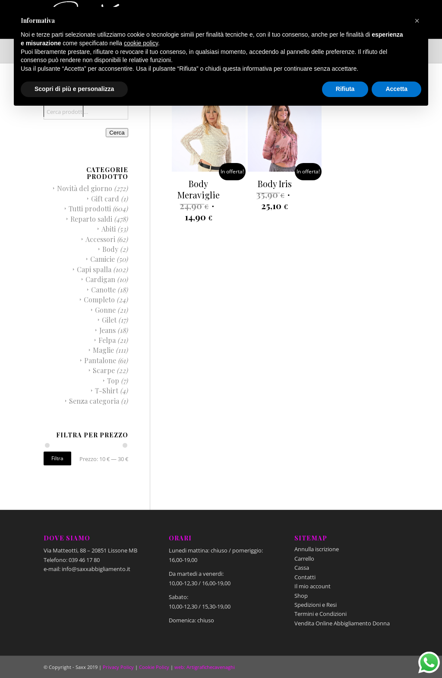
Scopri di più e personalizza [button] (74, 88)
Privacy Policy (118, 667)
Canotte (103, 289)
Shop (301, 596)
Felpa (107, 340)
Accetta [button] (396, 88)
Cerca (117, 132)
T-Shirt (106, 390)
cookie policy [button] (141, 43)
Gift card (105, 198)
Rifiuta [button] (345, 88)
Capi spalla (94, 269)
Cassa (301, 567)
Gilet (109, 319)
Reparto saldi (91, 218)
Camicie (102, 259)
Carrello (304, 558)
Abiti (108, 228)
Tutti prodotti (90, 208)
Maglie (103, 350)
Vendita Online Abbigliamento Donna (342, 623)
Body (110, 249)
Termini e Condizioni (320, 614)
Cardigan (100, 279)
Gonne (105, 309)
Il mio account (312, 586)
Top (113, 380)
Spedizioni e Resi (315, 605)
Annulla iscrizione (316, 549)
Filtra (57, 458)
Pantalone (100, 360)
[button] (417, 21)
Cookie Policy (154, 667)
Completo (99, 299)
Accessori (100, 239)
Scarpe (104, 370)
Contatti (305, 577)
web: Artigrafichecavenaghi (204, 667)
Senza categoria (94, 400)
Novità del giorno (84, 188)
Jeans (107, 330)
